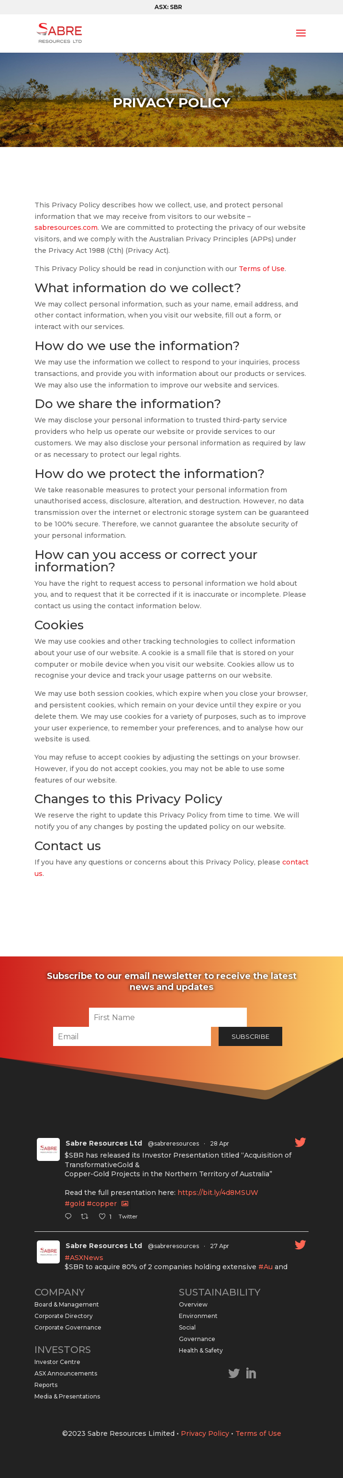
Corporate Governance (67, 1327)
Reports (45, 1384)
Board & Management (66, 1304)
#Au (265, 1266)
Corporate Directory (63, 1315)
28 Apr (219, 1143)
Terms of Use (262, 268)
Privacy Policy (205, 1433)
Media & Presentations (67, 1396)
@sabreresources (173, 1143)
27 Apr (219, 1246)
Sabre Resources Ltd (104, 1143)
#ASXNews (84, 1257)
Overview (193, 1304)
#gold (75, 1203)
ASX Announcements (65, 1373)
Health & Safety (201, 1350)
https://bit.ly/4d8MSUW (217, 1192)
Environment (198, 1315)
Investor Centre (57, 1361)
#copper (102, 1203)
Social (187, 1327)
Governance (197, 1338)
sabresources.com (66, 227)
